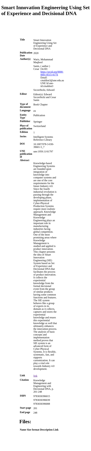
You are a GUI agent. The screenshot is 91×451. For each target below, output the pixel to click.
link (35, 376)
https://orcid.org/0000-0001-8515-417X (51, 73)
